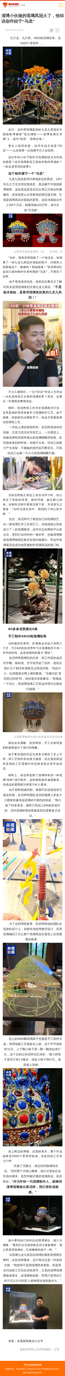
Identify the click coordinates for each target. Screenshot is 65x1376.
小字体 (51, 30)
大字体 (57, 30)
